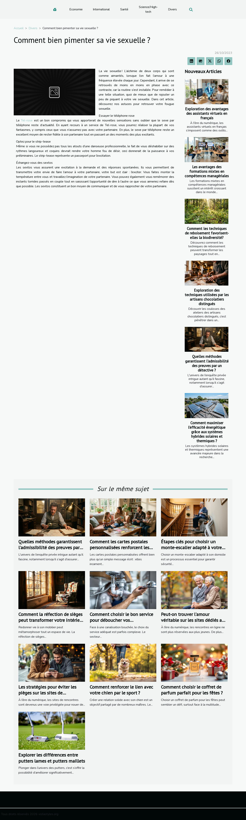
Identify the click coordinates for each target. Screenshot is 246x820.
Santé (124, 9)
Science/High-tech (148, 9)
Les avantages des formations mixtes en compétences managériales (207, 171)
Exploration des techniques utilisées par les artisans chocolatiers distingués (207, 297)
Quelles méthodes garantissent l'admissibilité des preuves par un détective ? (207, 363)
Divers (172, 9)
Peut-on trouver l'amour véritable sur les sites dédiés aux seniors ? (194, 620)
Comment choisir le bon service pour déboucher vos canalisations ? (121, 620)
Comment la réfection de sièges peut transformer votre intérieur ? (51, 620)
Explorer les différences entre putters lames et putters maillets (51, 758)
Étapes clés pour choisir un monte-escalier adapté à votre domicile (191, 548)
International (101, 9)
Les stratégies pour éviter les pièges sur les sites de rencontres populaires (47, 693)
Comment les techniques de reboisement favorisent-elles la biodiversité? (207, 233)
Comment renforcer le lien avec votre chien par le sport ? (121, 690)
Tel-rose (27, 120)
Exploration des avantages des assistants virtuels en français (206, 113)
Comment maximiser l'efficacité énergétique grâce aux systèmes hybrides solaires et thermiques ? (206, 431)
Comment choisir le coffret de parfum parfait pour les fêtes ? (192, 690)
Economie (76, 9)
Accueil (19, 28)
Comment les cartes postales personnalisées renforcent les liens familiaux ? (119, 548)
